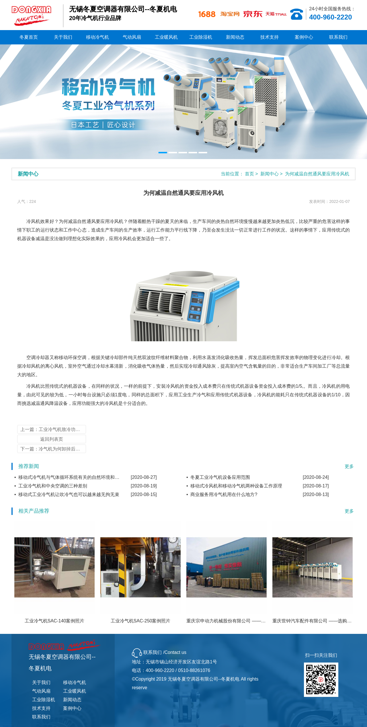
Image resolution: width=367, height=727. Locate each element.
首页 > (252, 173)
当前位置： (232, 173)
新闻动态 (235, 37)
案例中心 (304, 37)
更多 (349, 466)
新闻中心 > (272, 173)
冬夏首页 (28, 37)
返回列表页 (51, 439)
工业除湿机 (200, 37)
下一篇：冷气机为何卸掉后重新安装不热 (53, 448)
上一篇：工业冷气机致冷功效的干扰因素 (53, 429)
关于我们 (63, 37)
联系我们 (338, 37)
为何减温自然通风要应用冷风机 (317, 173)
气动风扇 (132, 37)
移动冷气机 (97, 37)
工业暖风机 (166, 37)
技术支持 (269, 37)
